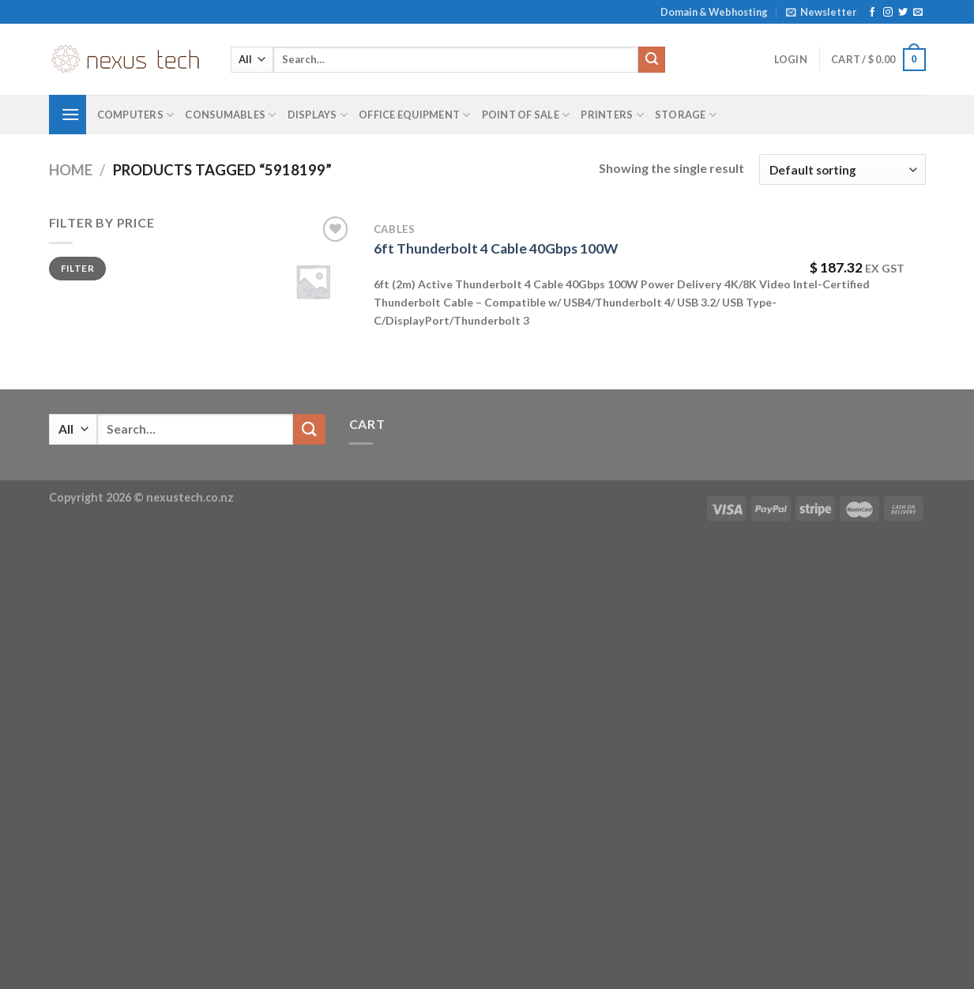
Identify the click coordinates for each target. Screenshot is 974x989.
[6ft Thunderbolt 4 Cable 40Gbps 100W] (312, 281)
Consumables (230, 114)
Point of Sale (526, 114)
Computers (136, 114)
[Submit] (651, 60)
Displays (318, 114)
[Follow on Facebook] (872, 12)
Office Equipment (415, 114)
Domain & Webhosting (714, 12)
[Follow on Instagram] (888, 12)
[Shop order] (842, 169)
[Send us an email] (918, 12)
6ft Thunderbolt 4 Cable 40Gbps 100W (496, 248)
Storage (685, 114)
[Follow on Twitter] (903, 12)
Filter (77, 268)
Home (70, 170)
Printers (612, 114)
